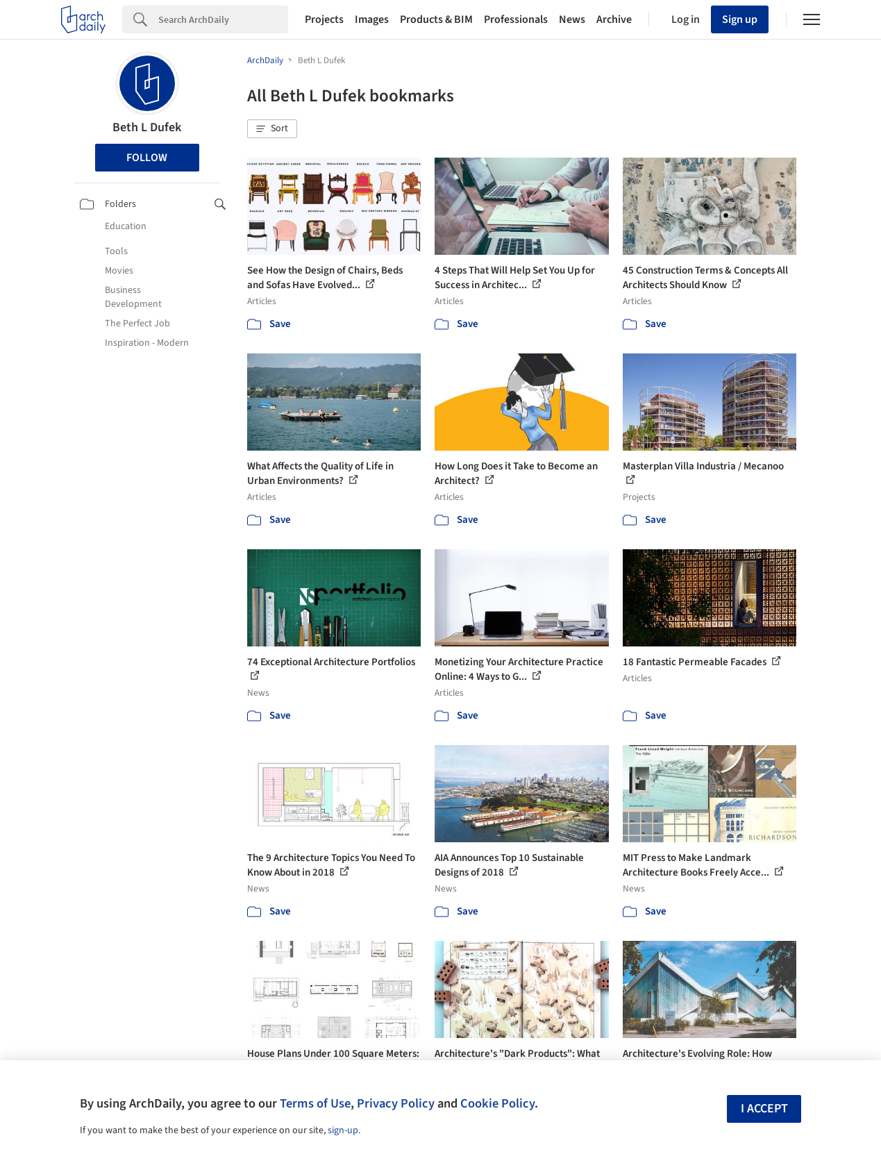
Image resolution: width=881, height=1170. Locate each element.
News (572, 19)
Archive (614, 19)
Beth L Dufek (146, 127)
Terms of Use (315, 1103)
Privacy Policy (396, 1103)
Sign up (739, 19)
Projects (324, 19)
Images (372, 19)
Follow (146, 157)
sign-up (343, 1130)
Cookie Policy (497, 1103)
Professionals (516, 19)
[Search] (223, 19)
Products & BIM (436, 19)
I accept (764, 1108)
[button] (272, 129)
